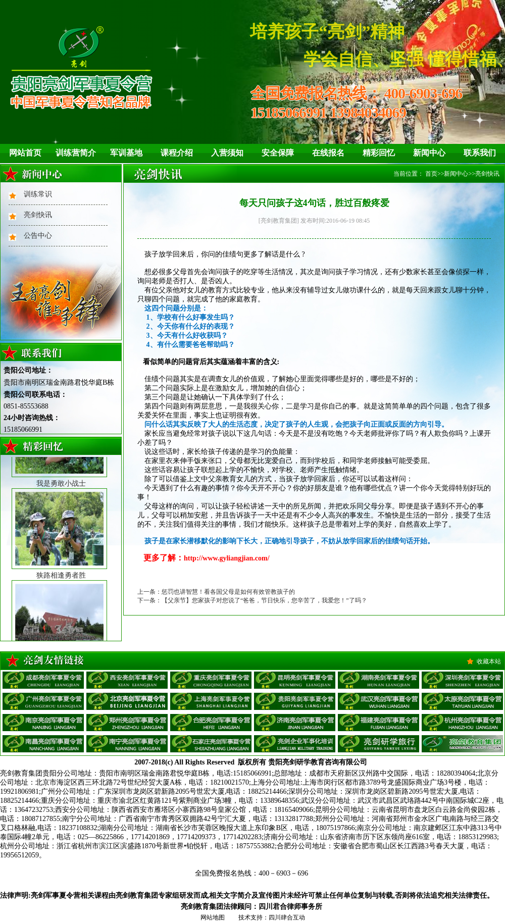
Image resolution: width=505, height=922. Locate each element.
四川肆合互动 (287, 917)
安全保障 (278, 152)
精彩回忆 (379, 152)
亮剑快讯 (38, 215)
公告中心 (38, 235)
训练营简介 (76, 152)
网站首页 (25, 152)
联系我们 (480, 152)
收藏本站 (489, 661)
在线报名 (328, 152)
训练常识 (38, 194)
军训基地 (126, 152)
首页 (431, 173)
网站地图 (212, 917)
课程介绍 (177, 152)
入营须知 (227, 152)
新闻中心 (429, 152)
